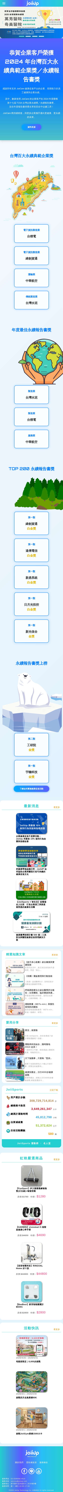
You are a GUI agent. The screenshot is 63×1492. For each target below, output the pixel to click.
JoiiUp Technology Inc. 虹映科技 (26, 1490)
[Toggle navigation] (4, 3)
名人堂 (47, 1143)
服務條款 (44, 1462)
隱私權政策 (31, 1462)
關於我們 (19, 1462)
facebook (24, 1471)
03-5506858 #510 (18, 1479)
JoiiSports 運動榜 (28, 1143)
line (31, 1471)
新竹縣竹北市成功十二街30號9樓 (23, 1484)
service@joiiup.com (19, 1481)
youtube (38, 1471)
